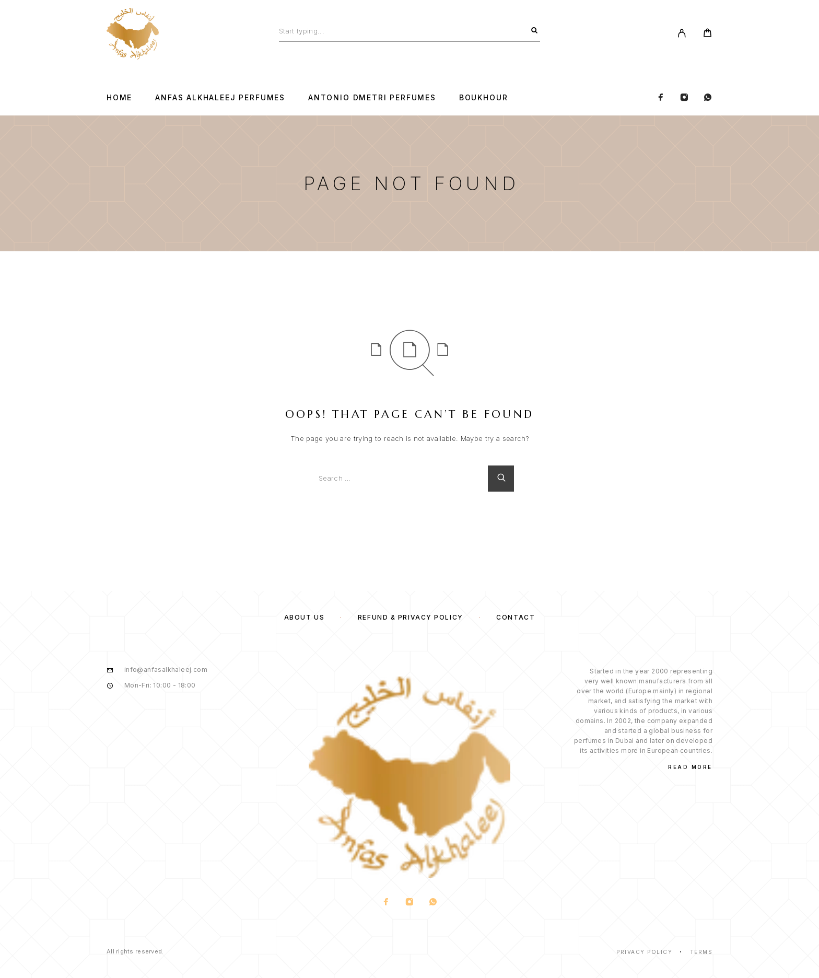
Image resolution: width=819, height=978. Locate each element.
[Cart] (707, 34)
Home (119, 98)
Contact (515, 617)
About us (304, 617)
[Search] (534, 30)
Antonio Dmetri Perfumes (372, 98)
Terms (701, 952)
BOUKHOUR (483, 98)
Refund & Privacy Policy (410, 617)
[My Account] (682, 34)
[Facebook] (660, 98)
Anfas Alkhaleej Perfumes (220, 98)
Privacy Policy (644, 952)
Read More (690, 767)
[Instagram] (684, 98)
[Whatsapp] (707, 98)
